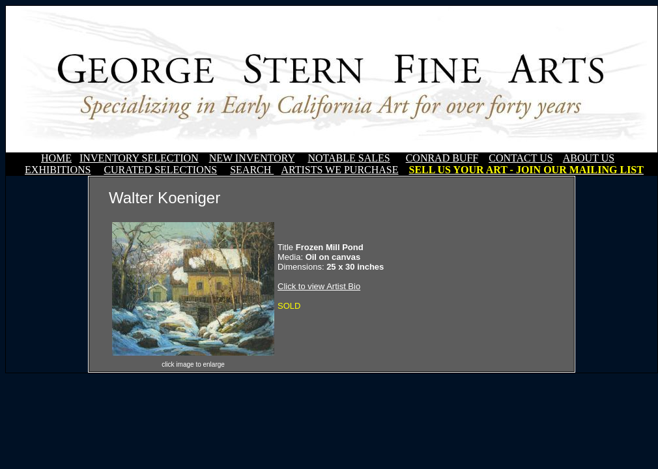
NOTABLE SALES (349, 157)
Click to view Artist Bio (319, 286)
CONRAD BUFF (442, 157)
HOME (56, 157)
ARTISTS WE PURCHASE (339, 169)
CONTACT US (520, 157)
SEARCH (252, 169)
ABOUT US (588, 157)
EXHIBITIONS (58, 169)
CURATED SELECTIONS (160, 169)
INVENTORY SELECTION (139, 157)
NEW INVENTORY (252, 157)
